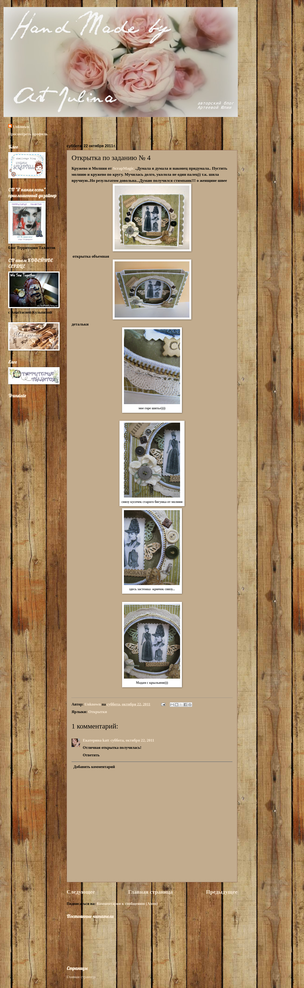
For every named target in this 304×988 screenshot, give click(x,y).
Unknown (21, 126)
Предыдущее (221, 892)
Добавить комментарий (94, 767)
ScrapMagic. (124, 168)
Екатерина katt (96, 740)
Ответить (91, 755)
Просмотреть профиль (28, 134)
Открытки (97, 712)
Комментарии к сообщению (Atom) (127, 903)
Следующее (81, 892)
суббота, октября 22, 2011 (132, 740)
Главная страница (150, 892)
